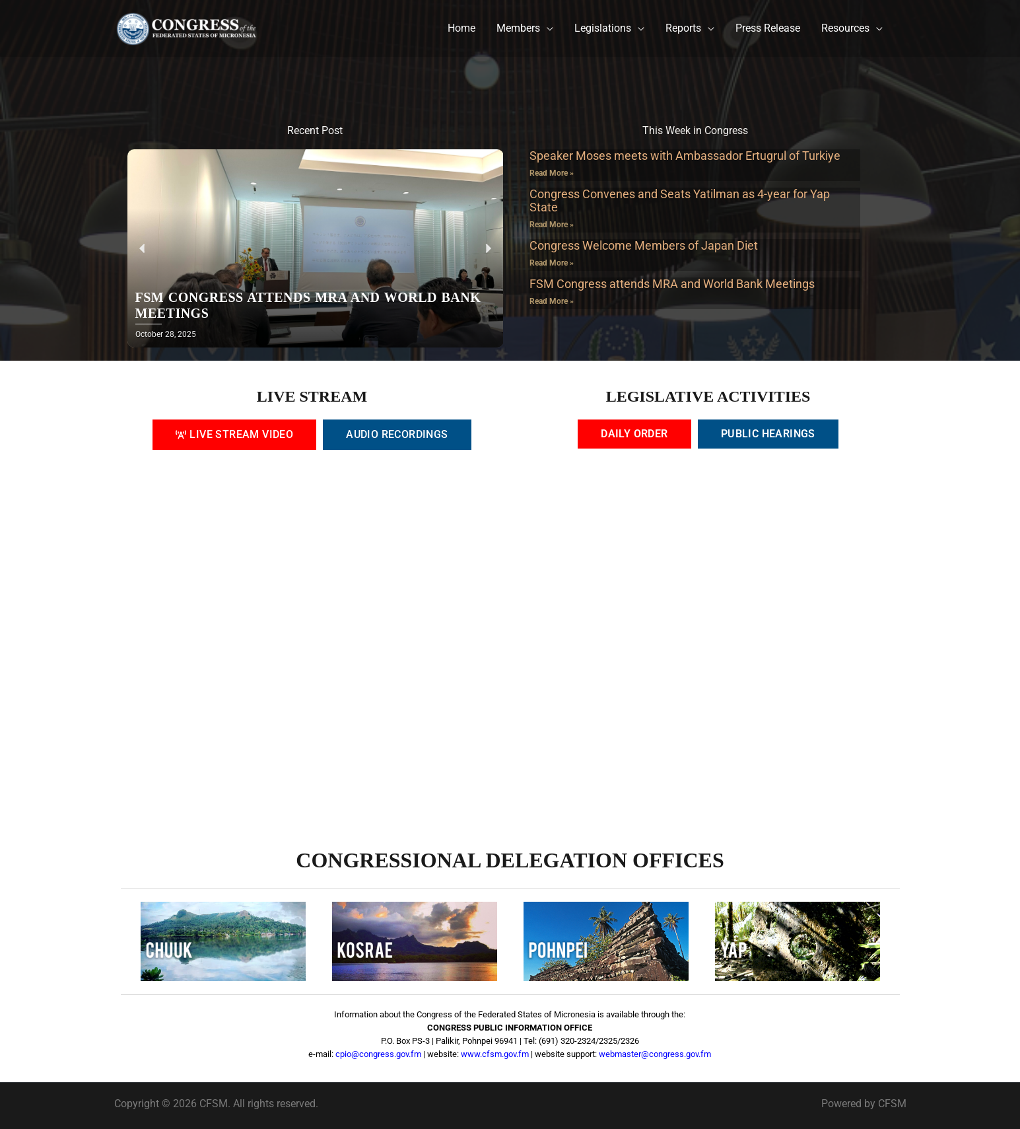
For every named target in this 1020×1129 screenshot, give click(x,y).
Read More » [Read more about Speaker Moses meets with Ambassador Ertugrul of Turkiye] (551, 173)
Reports (683, 28)
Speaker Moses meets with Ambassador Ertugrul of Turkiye (684, 156)
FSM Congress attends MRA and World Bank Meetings (672, 284)
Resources (845, 28)
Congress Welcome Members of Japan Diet (643, 245)
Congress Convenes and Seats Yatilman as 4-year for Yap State (679, 200)
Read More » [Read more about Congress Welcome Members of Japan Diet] (551, 263)
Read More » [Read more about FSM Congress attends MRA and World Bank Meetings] (551, 301)
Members (518, 28)
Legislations (602, 28)
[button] (142, 249)
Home (461, 28)
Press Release (767, 28)
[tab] (234, 434)
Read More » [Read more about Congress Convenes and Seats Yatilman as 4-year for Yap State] (551, 224)
